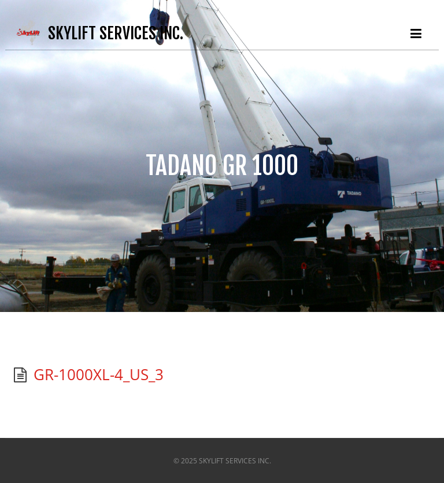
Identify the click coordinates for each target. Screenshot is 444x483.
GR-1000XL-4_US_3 (99, 374)
